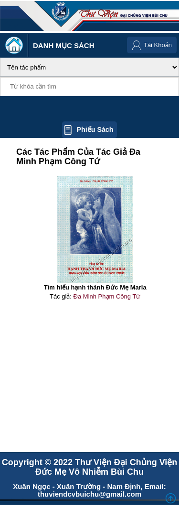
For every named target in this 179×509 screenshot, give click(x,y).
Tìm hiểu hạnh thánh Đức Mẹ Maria (95, 287)
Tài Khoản (158, 45)
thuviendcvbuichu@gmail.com (89, 494)
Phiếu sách (94, 129)
